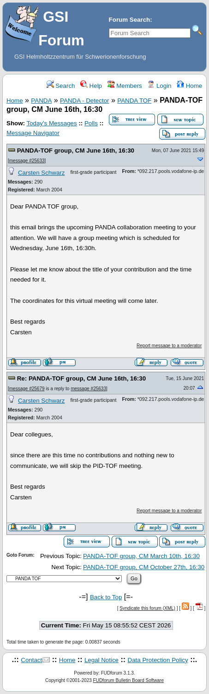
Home (189, 85)
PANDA (41, 100)
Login (159, 85)
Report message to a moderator (169, 345)
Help (91, 85)
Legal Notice (101, 660)
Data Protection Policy (158, 660)
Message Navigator (33, 132)
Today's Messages (51, 123)
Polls (91, 123)
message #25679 (27, 388)
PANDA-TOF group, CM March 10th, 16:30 (141, 556)
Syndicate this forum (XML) (147, 608)
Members (124, 85)
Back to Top (106, 597)
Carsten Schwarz (41, 172)
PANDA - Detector (84, 100)
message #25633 (27, 160)
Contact (31, 660)
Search (61, 85)
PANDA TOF (134, 100)
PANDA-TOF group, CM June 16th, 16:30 (75, 150)
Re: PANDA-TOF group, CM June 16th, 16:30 (81, 378)
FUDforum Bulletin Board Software (128, 680)
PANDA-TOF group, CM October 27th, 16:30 (143, 567)
